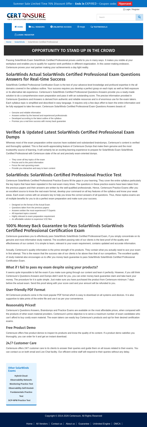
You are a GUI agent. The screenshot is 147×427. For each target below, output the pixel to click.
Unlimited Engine (101, 424)
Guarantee (83, 424)
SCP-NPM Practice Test (19, 400)
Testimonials (99, 27)
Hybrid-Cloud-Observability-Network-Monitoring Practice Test (21, 380)
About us (70, 424)
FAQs (81, 27)
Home (19, 27)
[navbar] (9, 25)
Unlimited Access (61, 27)
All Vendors (37, 27)
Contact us (56, 424)
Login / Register (131, 9)
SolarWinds (19, 42)
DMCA (117, 424)
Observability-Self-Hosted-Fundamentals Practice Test (21, 392)
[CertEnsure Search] (139, 17)
